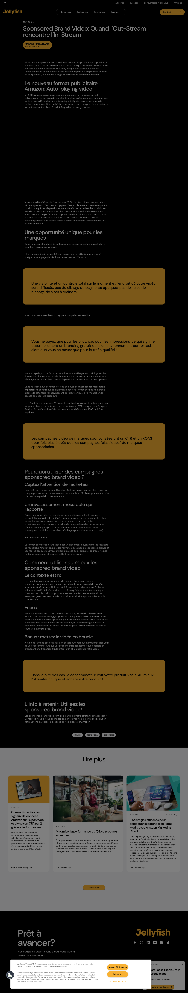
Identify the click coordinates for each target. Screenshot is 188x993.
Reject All (117, 974)
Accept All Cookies (117, 967)
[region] (80, 974)
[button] (10, 975)
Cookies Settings (118, 981)
